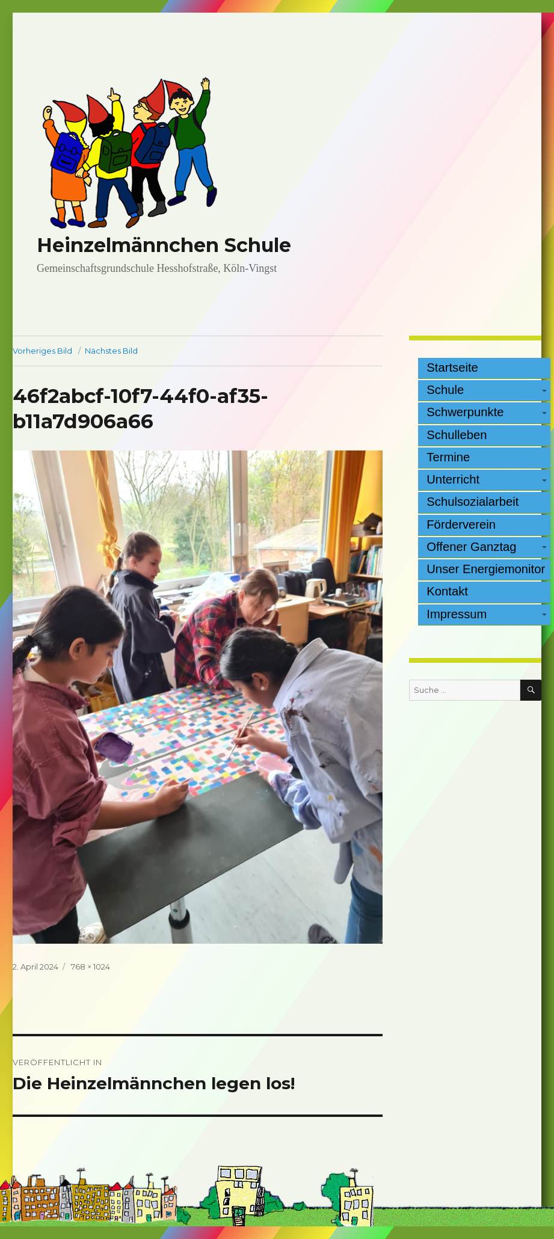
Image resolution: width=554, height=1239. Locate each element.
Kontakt (447, 591)
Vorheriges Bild (42, 350)
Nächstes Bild (111, 350)
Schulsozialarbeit (472, 501)
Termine (448, 457)
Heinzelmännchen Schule (164, 245)
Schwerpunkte (464, 412)
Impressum (456, 614)
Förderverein (461, 524)
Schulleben (456, 434)
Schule (445, 389)
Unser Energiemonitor (485, 569)
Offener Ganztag (471, 546)
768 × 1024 (90, 966)
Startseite (452, 367)
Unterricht (452, 479)
